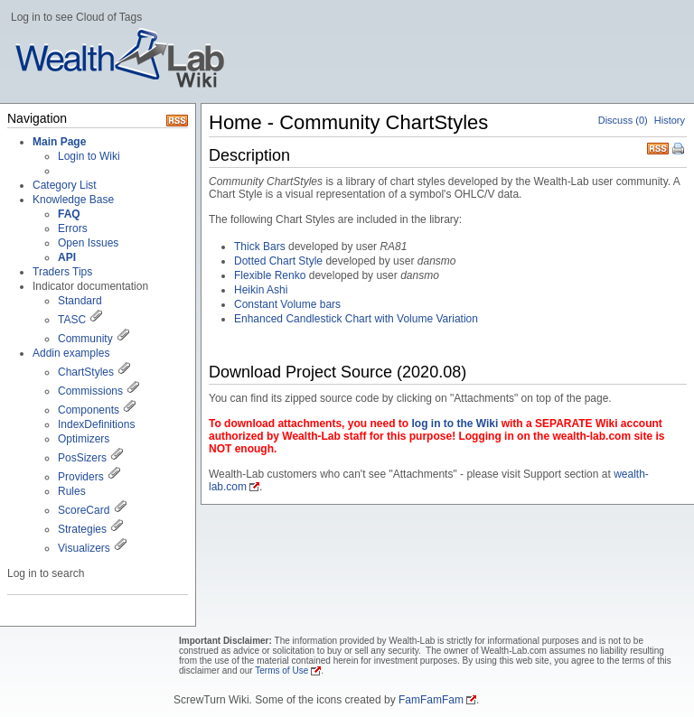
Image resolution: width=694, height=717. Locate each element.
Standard (80, 300)
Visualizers (84, 548)
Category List (65, 185)
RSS (658, 146)
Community (85, 338)
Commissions (90, 391)
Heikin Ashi (260, 290)
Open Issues (88, 243)
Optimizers (83, 439)
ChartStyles (86, 372)
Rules (72, 491)
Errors (73, 228)
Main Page (59, 141)
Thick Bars (260, 246)
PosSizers (82, 458)
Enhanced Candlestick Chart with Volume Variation (356, 318)
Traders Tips (62, 271)
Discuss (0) (623, 120)
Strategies (82, 529)
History (669, 120)
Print (679, 150)
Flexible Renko (269, 275)
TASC (72, 319)
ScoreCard (83, 510)
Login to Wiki (89, 156)
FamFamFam (431, 700)
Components (88, 410)
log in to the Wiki (454, 423)
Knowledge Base (73, 199)
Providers (81, 476)
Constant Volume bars (287, 304)
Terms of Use (281, 670)
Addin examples (71, 353)
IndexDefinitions (96, 424)
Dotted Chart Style (278, 261)
